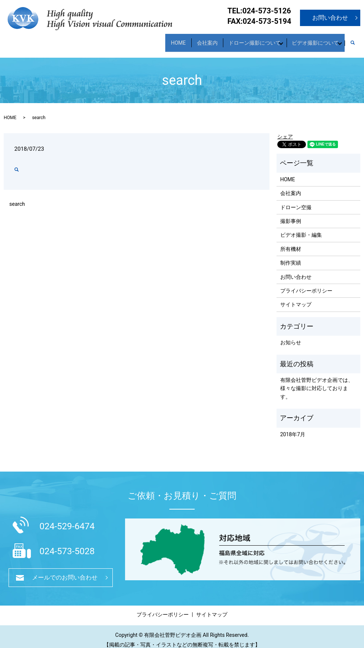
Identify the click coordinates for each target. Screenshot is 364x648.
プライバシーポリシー (306, 284)
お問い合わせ (330, 17)
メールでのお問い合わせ (65, 570)
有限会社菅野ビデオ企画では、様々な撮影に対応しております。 (316, 381)
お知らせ (290, 336)
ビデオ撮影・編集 (301, 229)
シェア (285, 130)
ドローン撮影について (243, 39)
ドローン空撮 (296, 201)
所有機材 (290, 242)
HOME (157, 39)
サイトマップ (296, 298)
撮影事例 (290, 214)
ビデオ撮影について (310, 39)
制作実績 (290, 256)
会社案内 (191, 39)
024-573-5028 (67, 545)
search (356, 39)
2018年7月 (292, 428)
